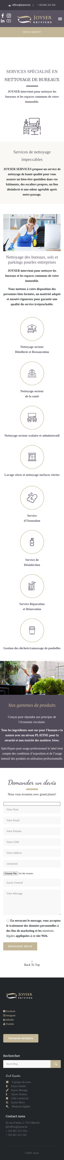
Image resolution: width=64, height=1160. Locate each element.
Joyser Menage (19, 1090)
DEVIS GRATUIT (32, 32)
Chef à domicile (19, 1098)
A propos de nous (21, 1082)
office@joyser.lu (18, 1126)
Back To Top (32, 964)
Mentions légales (21, 1106)
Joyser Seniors (19, 1094)
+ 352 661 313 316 (16, 1134)
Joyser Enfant (18, 1086)
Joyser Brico (17, 1102)
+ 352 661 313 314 (46, 5)
